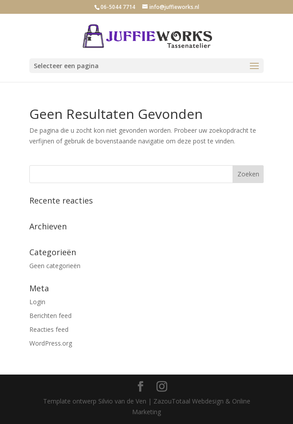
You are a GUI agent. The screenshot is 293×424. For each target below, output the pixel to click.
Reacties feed (48, 329)
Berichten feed (50, 315)
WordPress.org (50, 343)
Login (37, 302)
